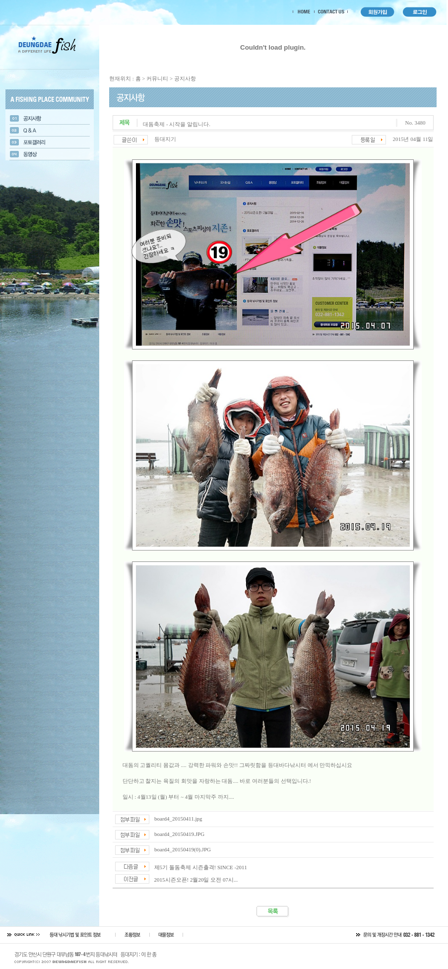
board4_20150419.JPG (179, 834)
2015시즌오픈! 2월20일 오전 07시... (196, 880)
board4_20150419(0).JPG (182, 849)
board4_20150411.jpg (178, 819)
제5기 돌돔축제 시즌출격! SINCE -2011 (200, 867)
